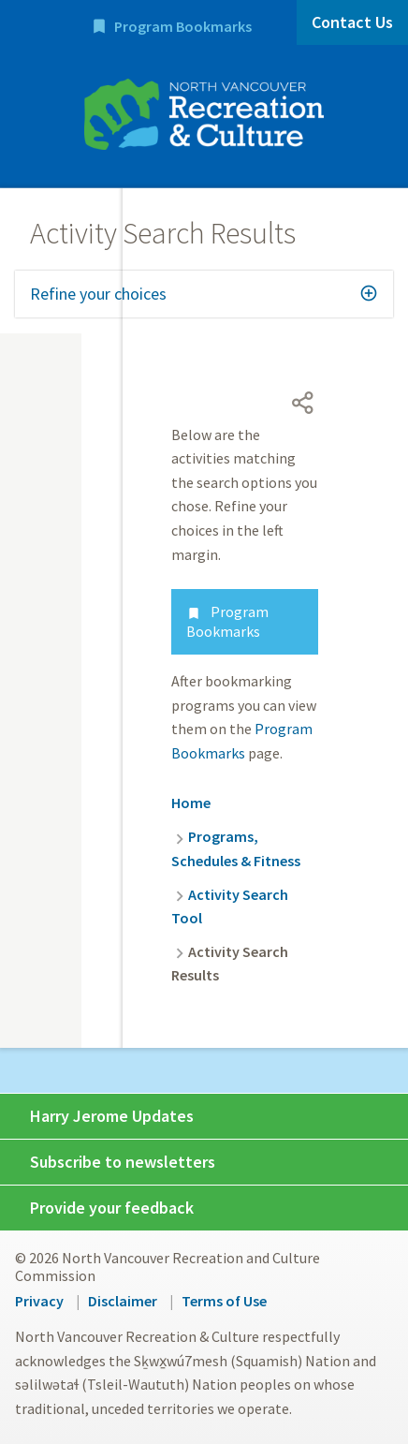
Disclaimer (122, 1300)
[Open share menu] (303, 402)
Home (191, 802)
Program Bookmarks (183, 26)
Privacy (39, 1300)
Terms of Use (224, 1300)
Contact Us (352, 22)
